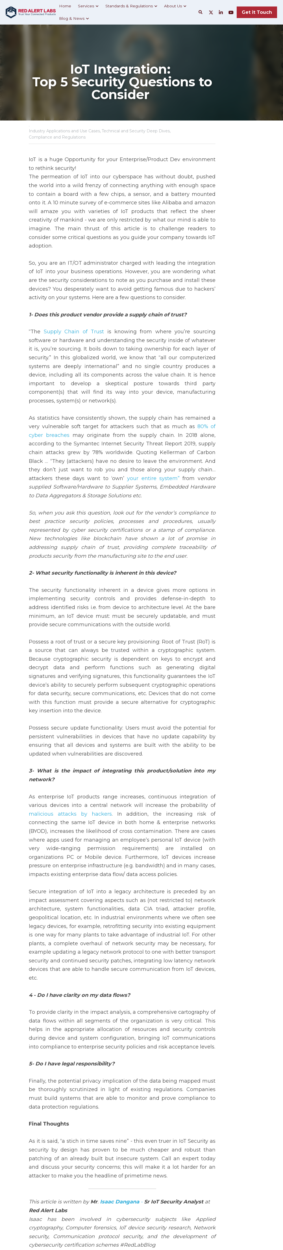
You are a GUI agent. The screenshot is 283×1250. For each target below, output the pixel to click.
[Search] (201, 12)
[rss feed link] (251, 1186)
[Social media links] (211, 12)
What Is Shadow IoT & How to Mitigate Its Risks (79, 1164)
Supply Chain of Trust (70, 304)
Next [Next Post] (151, 1152)
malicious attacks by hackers (208, 691)
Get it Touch (257, 12)
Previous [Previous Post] (39, 1152)
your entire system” (55, 425)
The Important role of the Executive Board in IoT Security (196, 1164)
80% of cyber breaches (174, 382)
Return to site (45, 1186)
